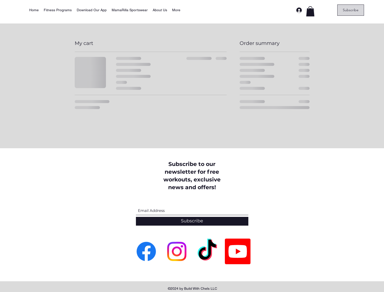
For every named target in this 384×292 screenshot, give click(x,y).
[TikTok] (207, 251)
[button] (310, 11)
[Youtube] (238, 251)
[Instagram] (177, 251)
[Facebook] (146, 251)
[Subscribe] (350, 10)
